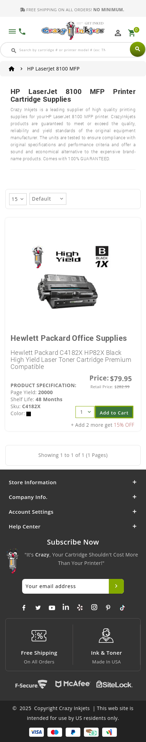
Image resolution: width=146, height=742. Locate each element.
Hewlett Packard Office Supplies (69, 338)
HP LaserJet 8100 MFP (53, 68)
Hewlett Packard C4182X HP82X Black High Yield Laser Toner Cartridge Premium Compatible (71, 359)
